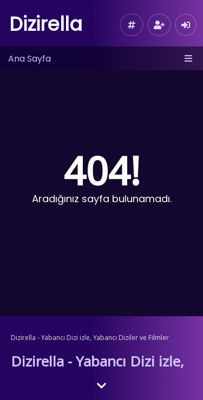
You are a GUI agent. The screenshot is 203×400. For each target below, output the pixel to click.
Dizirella (45, 24)
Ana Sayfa (29, 58)
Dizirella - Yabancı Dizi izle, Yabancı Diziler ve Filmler (90, 337)
